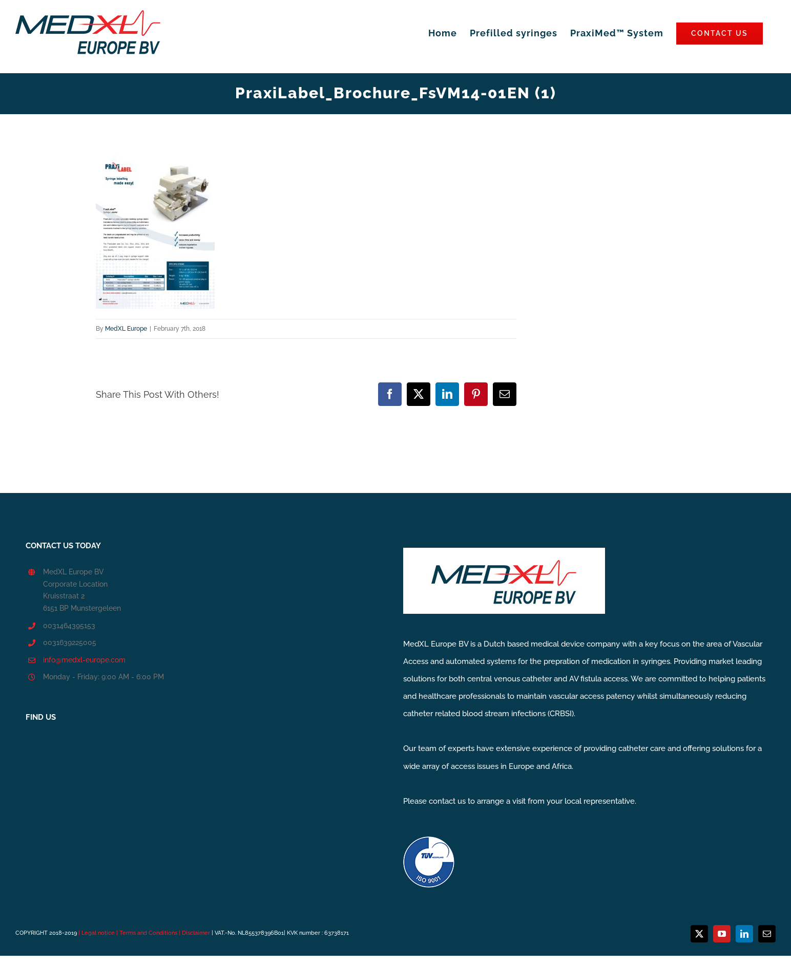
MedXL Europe (126, 328)
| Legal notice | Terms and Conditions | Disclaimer (145, 933)
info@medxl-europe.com (84, 660)
